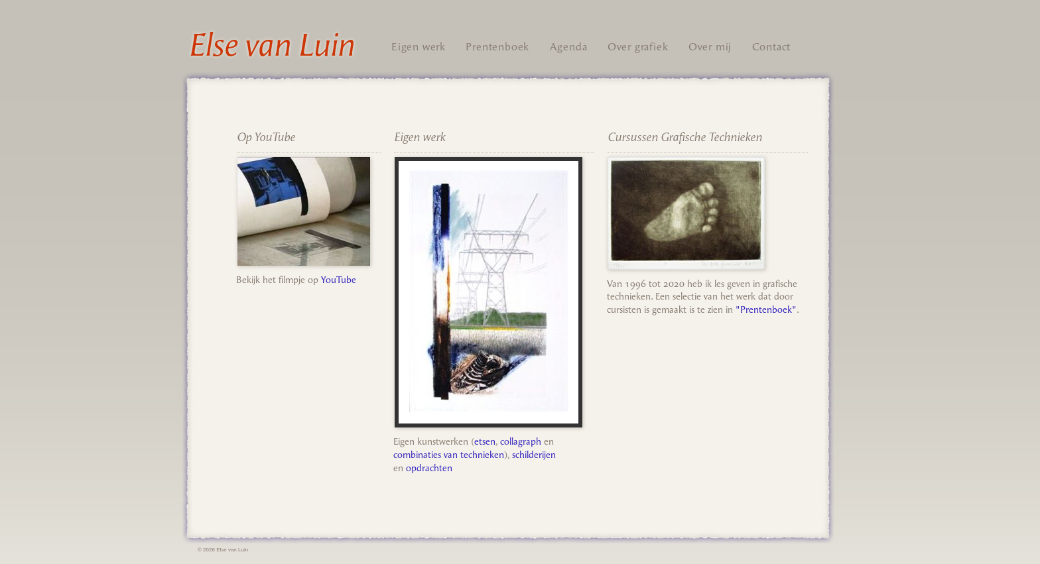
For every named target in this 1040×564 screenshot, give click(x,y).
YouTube (338, 280)
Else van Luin (271, 45)
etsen (484, 441)
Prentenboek (497, 46)
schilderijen (534, 455)
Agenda (569, 46)
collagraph (520, 441)
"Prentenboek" (766, 309)
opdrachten (429, 468)
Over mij (710, 46)
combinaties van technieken (448, 455)
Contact (771, 46)
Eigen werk (418, 46)
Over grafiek (638, 46)
